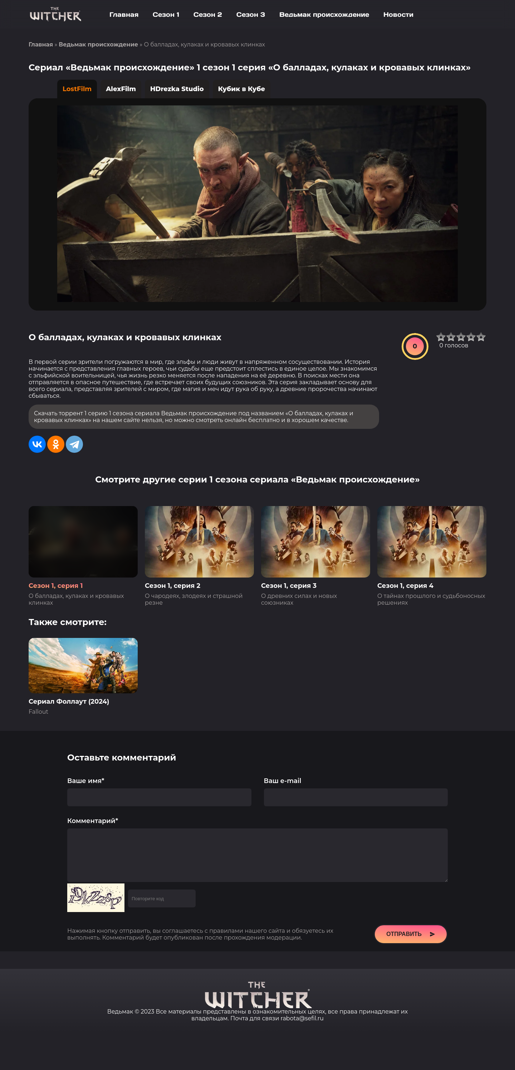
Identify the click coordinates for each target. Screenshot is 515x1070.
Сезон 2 (207, 14)
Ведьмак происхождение (324, 14)
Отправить (410, 945)
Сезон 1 (166, 14)
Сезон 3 (250, 14)
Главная (123, 14)
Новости (398, 14)
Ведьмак (120, 1011)
